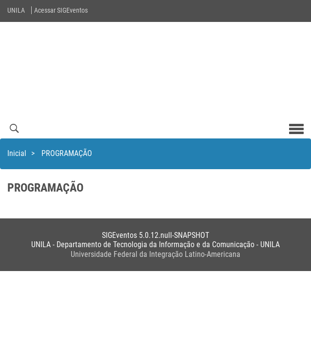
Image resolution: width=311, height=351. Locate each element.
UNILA (16, 10)
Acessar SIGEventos (61, 10)
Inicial (16, 153)
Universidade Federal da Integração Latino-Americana (155, 254)
